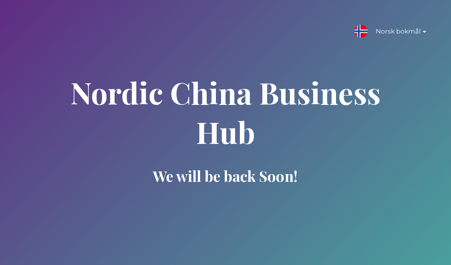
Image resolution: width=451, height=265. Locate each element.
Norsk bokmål (395, 33)
